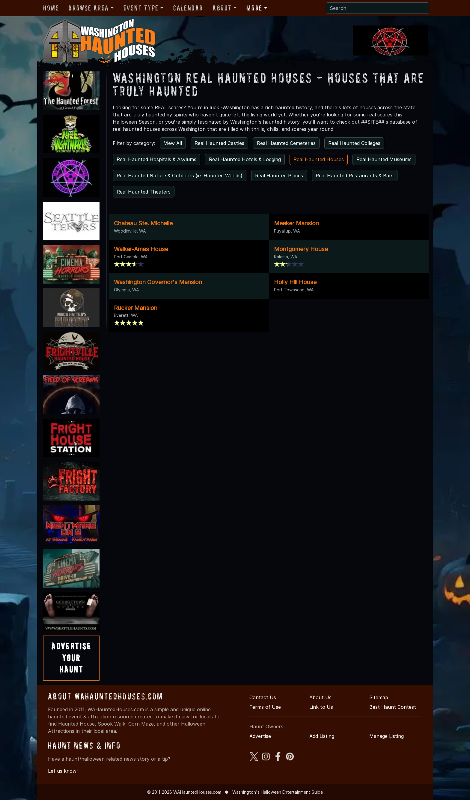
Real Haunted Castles (219, 143)
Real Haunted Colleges (354, 143)
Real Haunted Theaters (144, 192)
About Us (320, 697)
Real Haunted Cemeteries (286, 143)
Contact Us (262, 697)
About (222, 8)
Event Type (141, 8)
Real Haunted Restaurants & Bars (355, 176)
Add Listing (321, 736)
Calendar (188, 8)
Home (51, 8)
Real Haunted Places (279, 176)
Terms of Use (265, 707)
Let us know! (63, 771)
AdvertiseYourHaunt (71, 657)
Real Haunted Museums (384, 159)
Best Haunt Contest (392, 707)
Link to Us (321, 707)
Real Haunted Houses (318, 159)
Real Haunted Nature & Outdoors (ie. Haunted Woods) (179, 176)
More (254, 8)
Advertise (260, 736)
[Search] (377, 8)
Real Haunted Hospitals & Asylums (156, 159)
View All (173, 143)
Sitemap (378, 697)
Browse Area (88, 8)
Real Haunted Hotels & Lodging (245, 159)
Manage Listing (386, 736)
